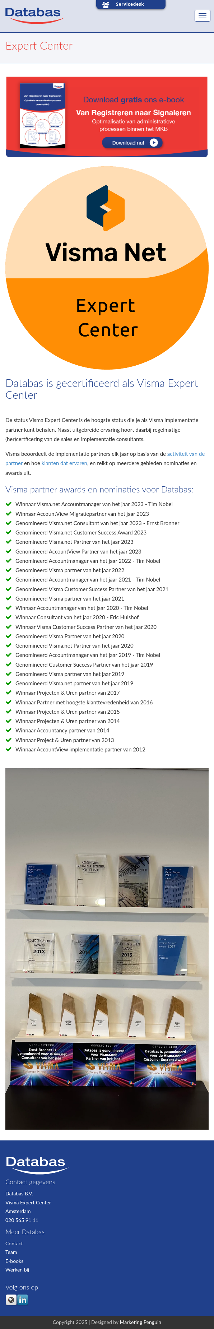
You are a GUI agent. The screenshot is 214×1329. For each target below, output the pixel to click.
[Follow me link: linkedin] (22, 1304)
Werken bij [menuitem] (17, 1270)
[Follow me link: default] (11, 1304)
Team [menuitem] (11, 1252)
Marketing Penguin (140, 1322)
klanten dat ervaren (64, 463)
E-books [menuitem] (14, 1261)
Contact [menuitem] (14, 1243)
